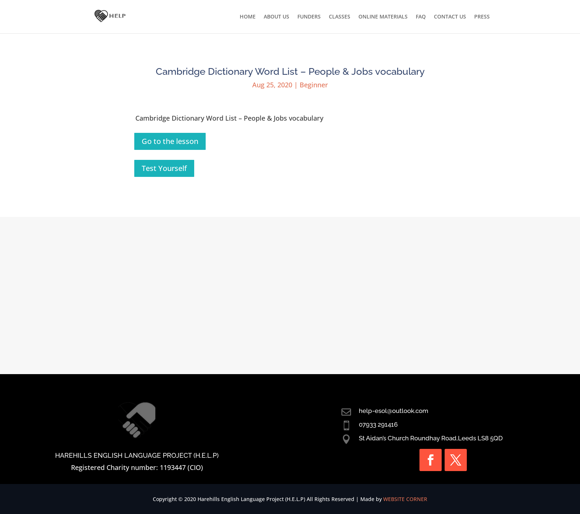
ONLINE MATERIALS (383, 17)
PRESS (482, 17)
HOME (248, 17)
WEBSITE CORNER (405, 499)
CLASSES (339, 17)
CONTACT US (450, 17)
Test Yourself (164, 168)
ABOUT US (276, 17)
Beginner (314, 84)
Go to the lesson (170, 141)
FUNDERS (309, 17)
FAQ (421, 17)
